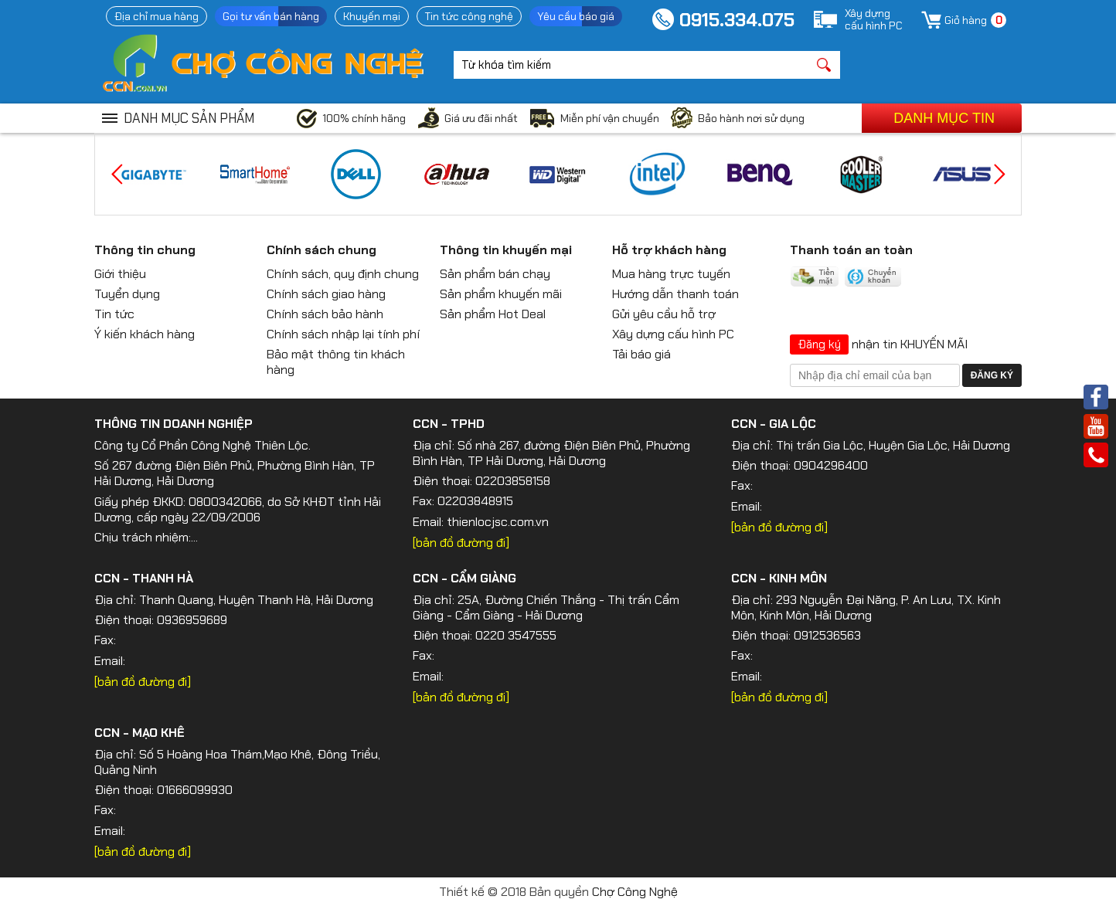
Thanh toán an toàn (851, 250)
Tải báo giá (641, 354)
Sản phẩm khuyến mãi (501, 294)
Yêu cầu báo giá (575, 16)
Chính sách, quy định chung (343, 274)
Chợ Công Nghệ (635, 892)
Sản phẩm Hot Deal (493, 314)
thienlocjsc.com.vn (498, 522)
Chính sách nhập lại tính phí (343, 334)
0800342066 (225, 502)
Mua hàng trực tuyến (671, 274)
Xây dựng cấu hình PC (673, 334)
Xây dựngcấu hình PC (874, 19)
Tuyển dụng (127, 294)
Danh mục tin (944, 118)
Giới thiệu (120, 274)
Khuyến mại (371, 16)
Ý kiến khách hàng (144, 334)
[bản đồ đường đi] (461, 542)
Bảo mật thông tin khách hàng (336, 362)
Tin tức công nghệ (469, 16)
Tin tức (114, 314)
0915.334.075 (736, 20)
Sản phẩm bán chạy (495, 274)
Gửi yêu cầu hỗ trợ (664, 314)
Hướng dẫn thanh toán (675, 294)
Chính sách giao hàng (326, 294)
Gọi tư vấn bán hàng (271, 16)
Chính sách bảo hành (325, 314)
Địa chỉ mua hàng (156, 16)
